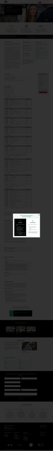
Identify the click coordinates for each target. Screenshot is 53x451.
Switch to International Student (33, 232)
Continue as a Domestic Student (20, 233)
